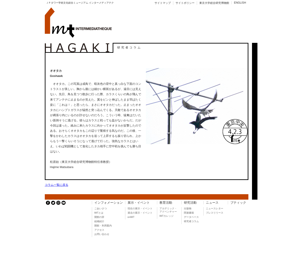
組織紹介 (99, 221)
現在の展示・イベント (140, 208)
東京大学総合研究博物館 (214, 3)
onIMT (131, 217)
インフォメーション (108, 202)
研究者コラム (191, 221)
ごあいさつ (100, 208)
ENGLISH (240, 2)
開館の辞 (99, 217)
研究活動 (190, 202)
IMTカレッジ (166, 215)
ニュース (212, 202)
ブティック (238, 202)
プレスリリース (214, 212)
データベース (191, 217)
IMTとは (99, 212)
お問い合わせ (101, 234)
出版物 (187, 208)
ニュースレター (214, 208)
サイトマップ (163, 3)
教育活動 (165, 202)
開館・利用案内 (103, 225)
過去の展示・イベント (140, 212)
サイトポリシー (185, 3)
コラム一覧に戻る (56, 185)
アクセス (99, 229)
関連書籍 (189, 212)
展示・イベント (139, 202)
